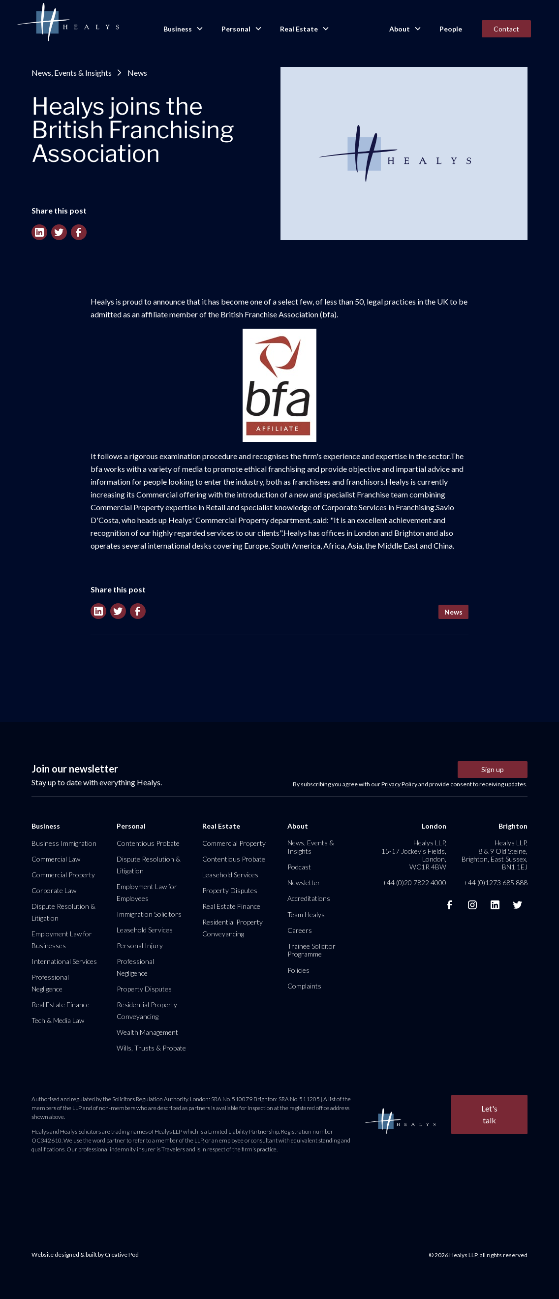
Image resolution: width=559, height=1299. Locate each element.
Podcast (299, 867)
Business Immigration (63, 843)
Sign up (492, 769)
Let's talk (489, 1114)
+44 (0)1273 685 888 (496, 882)
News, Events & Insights (71, 72)
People (450, 29)
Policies (298, 970)
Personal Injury (140, 945)
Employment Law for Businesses (61, 939)
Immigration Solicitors (149, 914)
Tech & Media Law (57, 1020)
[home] (68, 22)
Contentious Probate (148, 843)
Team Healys (306, 914)
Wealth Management (147, 1032)
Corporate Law (53, 890)
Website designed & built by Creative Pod (85, 1254)
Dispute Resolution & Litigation (63, 912)
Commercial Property (63, 874)
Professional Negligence (50, 983)
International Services (64, 961)
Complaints (304, 986)
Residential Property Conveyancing (147, 1010)
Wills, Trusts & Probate (151, 1048)
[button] (183, 29)
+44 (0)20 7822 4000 (414, 882)
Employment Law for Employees (147, 892)
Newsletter (303, 882)
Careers (299, 930)
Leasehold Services (145, 930)
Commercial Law (55, 859)
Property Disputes (144, 989)
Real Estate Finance (60, 1004)
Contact (506, 29)
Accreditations (308, 898)
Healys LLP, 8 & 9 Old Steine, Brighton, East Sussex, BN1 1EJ (495, 854)
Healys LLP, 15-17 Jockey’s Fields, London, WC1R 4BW (413, 854)
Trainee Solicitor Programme (311, 950)
